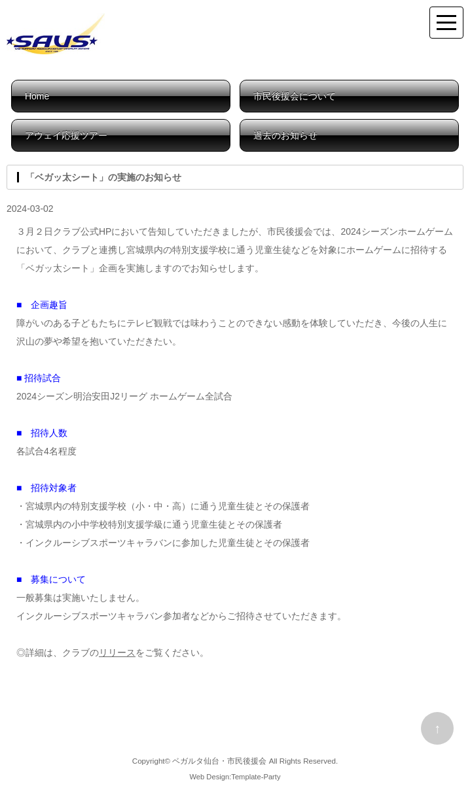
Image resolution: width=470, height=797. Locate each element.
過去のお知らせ (285, 135)
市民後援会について (294, 96)
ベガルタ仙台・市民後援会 (219, 760)
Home (37, 96)
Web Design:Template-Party (234, 777)
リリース (117, 652)
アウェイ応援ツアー (66, 135)
